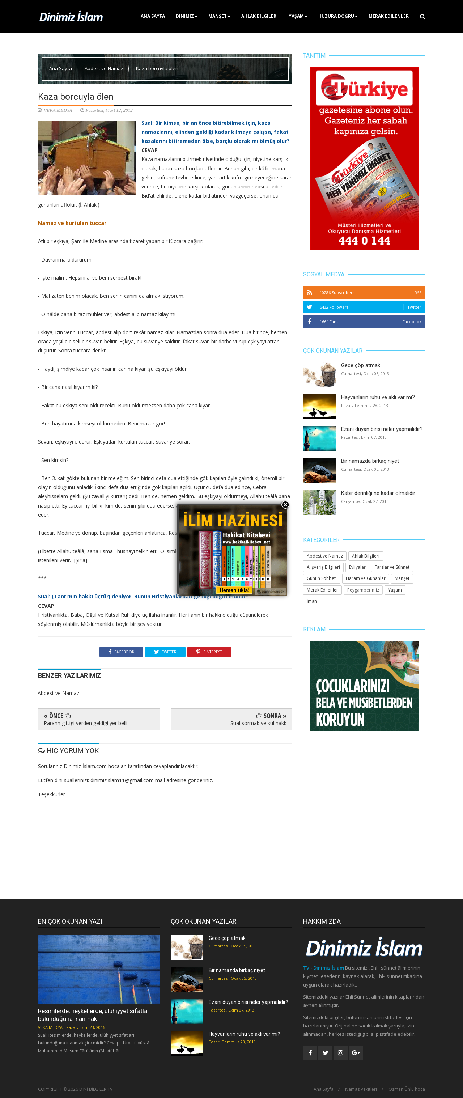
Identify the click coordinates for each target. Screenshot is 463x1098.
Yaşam (298, 16)
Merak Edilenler (389, 16)
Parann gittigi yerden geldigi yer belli (85, 723)
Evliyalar (357, 567)
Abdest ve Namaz (104, 68)
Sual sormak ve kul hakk (258, 723)
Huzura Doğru (338, 16)
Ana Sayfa (153, 16)
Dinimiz (186, 16)
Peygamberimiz (363, 590)
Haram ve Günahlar (366, 578)
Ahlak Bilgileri (259, 16)
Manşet (219, 16)
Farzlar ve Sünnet (392, 567)
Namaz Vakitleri (361, 1089)
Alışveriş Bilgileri (323, 567)
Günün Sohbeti (322, 578)
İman (312, 601)
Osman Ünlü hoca (406, 1089)
